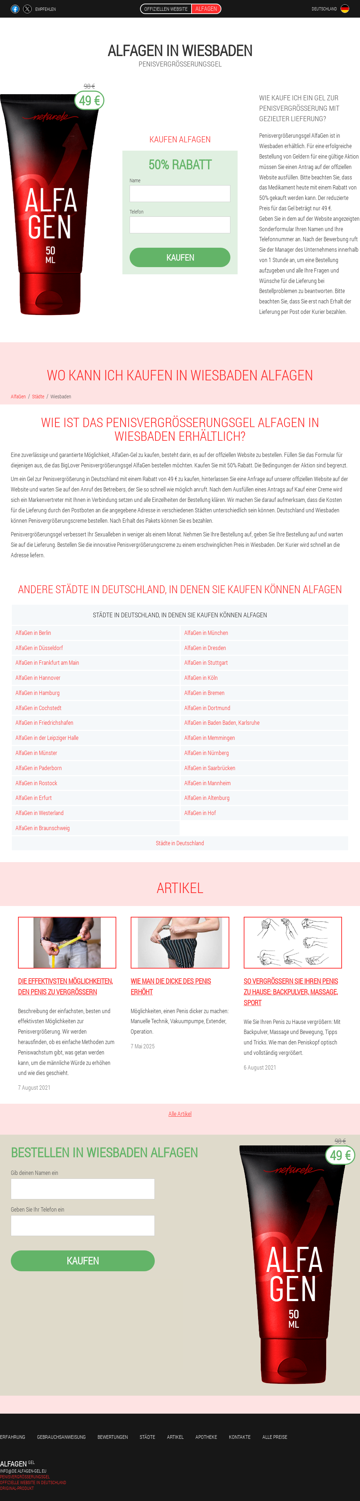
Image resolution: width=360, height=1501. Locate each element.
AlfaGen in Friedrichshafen (44, 722)
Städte (147, 1436)
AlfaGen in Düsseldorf (39, 647)
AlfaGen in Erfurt (33, 797)
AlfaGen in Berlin (33, 632)
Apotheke (206, 1436)
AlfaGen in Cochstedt (38, 707)
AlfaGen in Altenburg (207, 797)
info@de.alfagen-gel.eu (23, 1471)
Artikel (175, 1436)
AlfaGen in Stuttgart (206, 662)
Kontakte (240, 1436)
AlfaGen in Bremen (204, 692)
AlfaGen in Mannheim (207, 783)
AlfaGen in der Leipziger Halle (46, 737)
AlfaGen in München (206, 632)
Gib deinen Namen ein (34, 1173)
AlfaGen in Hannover (37, 677)
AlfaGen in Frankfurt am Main (47, 662)
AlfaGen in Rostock (36, 783)
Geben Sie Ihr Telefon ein (37, 1209)
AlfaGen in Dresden (205, 647)
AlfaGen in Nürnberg (206, 752)
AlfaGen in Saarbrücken (209, 768)
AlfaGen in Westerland (39, 812)
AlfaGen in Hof (200, 812)
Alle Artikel (180, 1113)
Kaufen (180, 257)
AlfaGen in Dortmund (207, 707)
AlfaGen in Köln (201, 677)
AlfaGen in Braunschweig (42, 828)
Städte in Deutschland (180, 843)
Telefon (137, 211)
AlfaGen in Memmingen (209, 737)
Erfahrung (12, 1436)
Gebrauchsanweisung (61, 1436)
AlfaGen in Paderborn (38, 768)
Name (135, 180)
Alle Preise (274, 1436)
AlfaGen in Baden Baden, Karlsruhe (222, 722)
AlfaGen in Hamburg (37, 692)
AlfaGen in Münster (36, 752)
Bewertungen (113, 1436)
